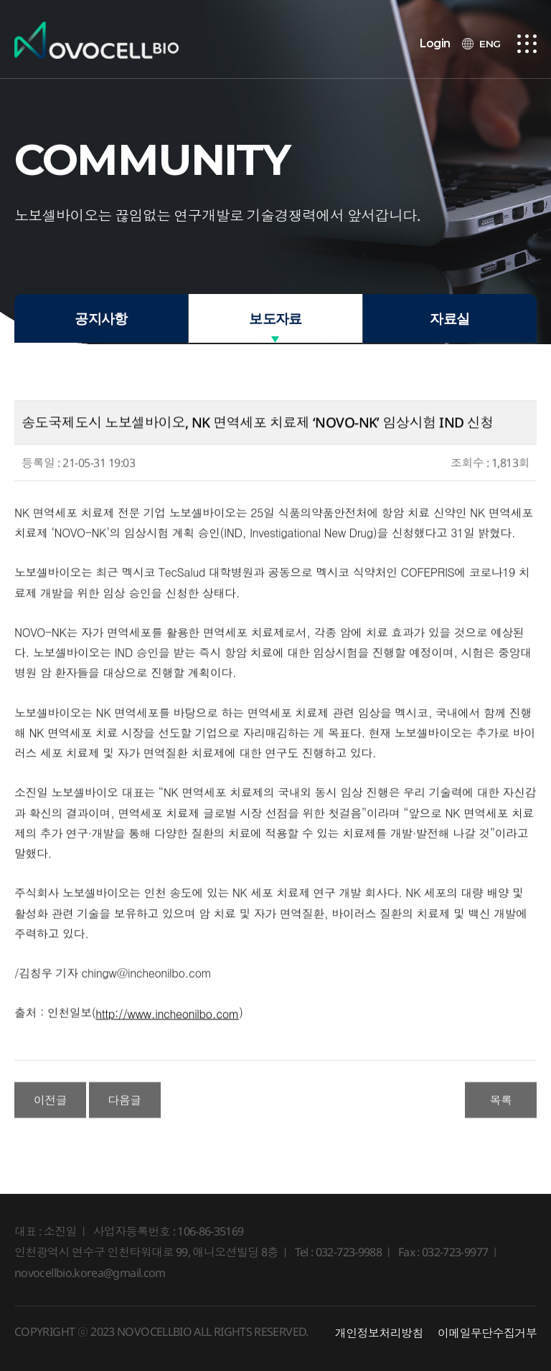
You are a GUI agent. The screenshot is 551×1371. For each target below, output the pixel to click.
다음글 (124, 1120)
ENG (490, 43)
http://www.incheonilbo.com (167, 1034)
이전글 (50, 1120)
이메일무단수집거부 (487, 1333)
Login (435, 43)
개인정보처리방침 (379, 1333)
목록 (500, 1120)
